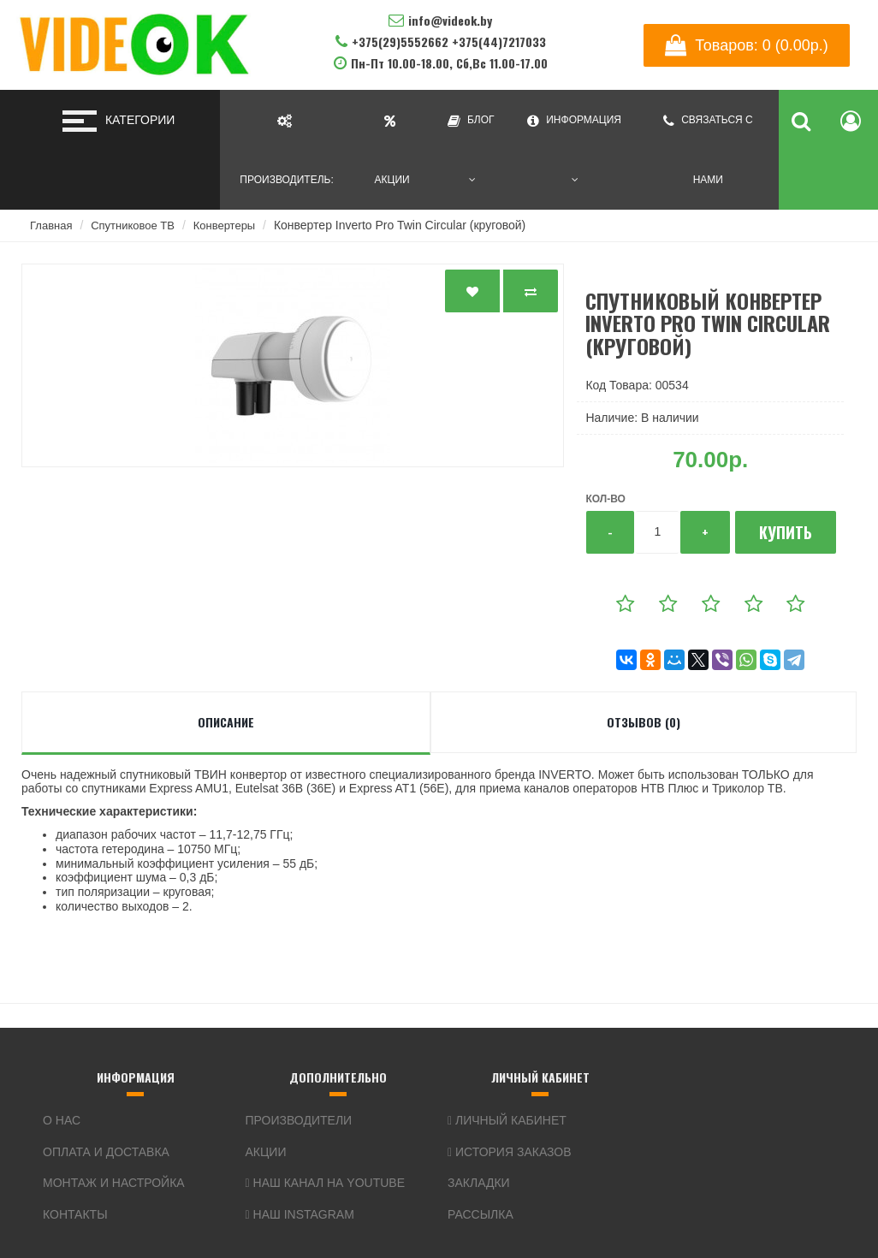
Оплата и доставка (106, 1152)
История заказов (510, 1152)
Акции (266, 1152)
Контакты (75, 1214)
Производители (299, 1120)
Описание (226, 722)
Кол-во (605, 499)
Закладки (479, 1183)
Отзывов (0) (643, 722)
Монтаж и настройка (114, 1183)
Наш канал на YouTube (326, 1183)
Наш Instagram (300, 1214)
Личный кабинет (507, 1120)
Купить (785, 532)
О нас (61, 1120)
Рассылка (480, 1214)
